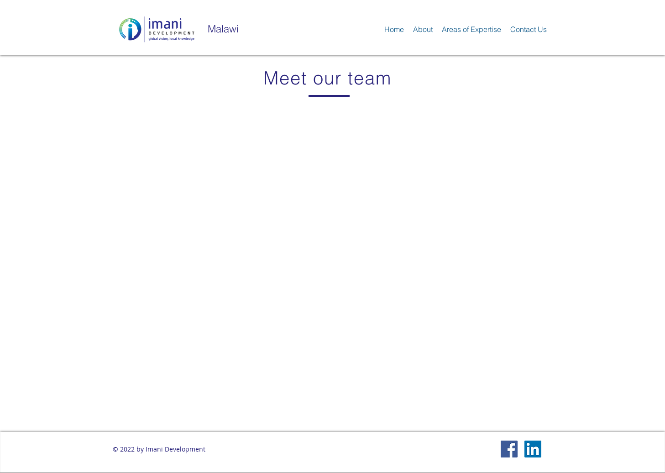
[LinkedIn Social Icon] (532, 449)
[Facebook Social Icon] (509, 449)
